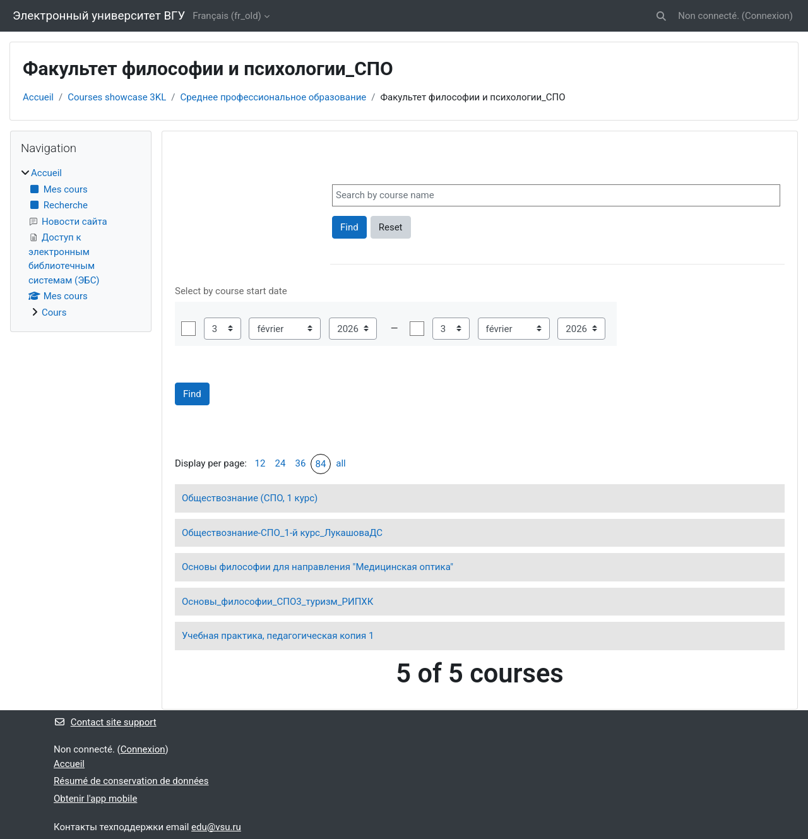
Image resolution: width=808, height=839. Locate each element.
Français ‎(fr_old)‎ (227, 15)
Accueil (38, 97)
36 (300, 463)
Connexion (767, 15)
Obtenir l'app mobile (95, 798)
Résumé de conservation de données (131, 781)
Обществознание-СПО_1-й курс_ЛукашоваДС (282, 533)
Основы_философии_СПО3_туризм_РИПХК (277, 601)
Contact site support (105, 722)
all (340, 463)
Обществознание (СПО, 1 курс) (250, 498)
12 (260, 463)
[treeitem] (81, 242)
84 (321, 464)
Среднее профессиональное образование (273, 97)
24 (280, 463)
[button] (662, 16)
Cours (54, 312)
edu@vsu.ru (216, 827)
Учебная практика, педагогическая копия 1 (278, 635)
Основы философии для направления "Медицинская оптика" (317, 567)
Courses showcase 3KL (117, 97)
